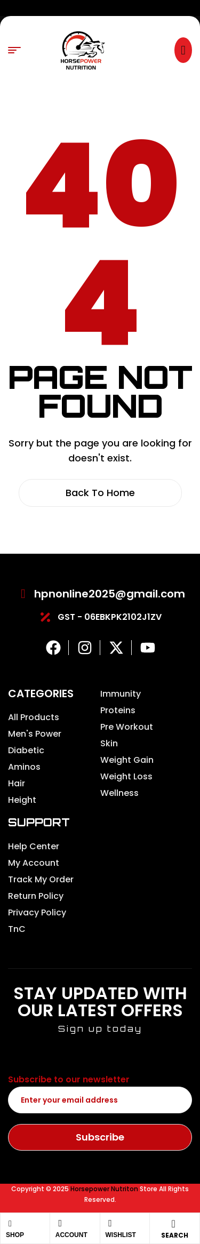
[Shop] (10, 1223)
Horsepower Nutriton (104, 1188)
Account (71, 1235)
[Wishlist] (110, 1223)
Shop (15, 1235)
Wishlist (121, 1235)
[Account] (60, 1223)
